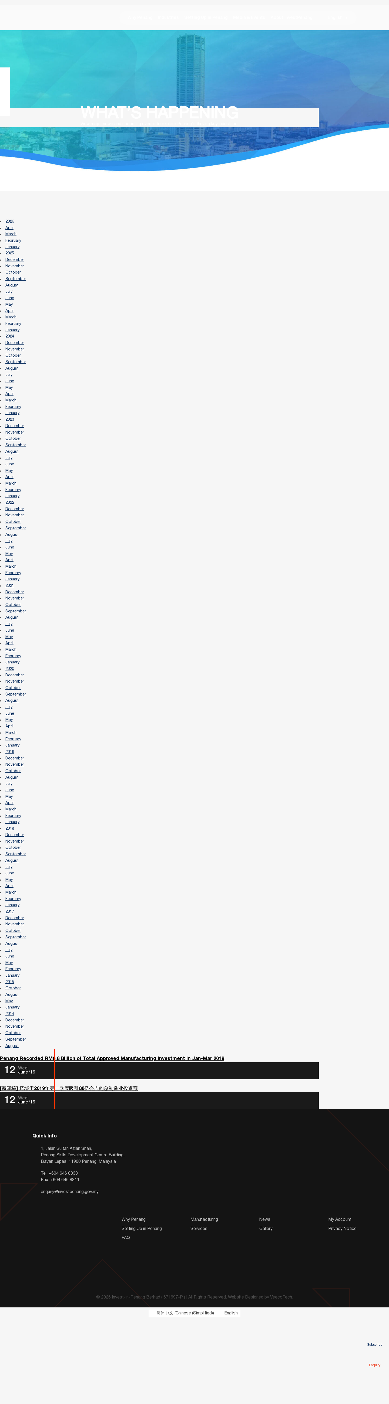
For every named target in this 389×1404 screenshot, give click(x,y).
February (14, 245)
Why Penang (140, 19)
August (12, 294)
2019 (10, 806)
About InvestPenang (292, 19)
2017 (10, 982)
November (16, 273)
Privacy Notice (342, 1313)
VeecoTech (281, 1382)
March (12, 238)
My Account (339, 1304)
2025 (10, 259)
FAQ (126, 1322)
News (264, 1304)
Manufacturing (204, 1304)
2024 (10, 350)
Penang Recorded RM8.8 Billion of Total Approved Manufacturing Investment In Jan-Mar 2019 (112, 1142)
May (10, 315)
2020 (10, 715)
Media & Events (249, 19)
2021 (10, 624)
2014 (10, 1094)
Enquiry (374, 1357)
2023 (10, 442)
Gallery (266, 1313)
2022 (10, 533)
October (14, 280)
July (9, 301)
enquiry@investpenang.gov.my (70, 1276)
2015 (10, 1059)
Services (198, 1313)
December (16, 266)
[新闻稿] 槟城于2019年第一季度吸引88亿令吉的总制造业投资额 (69, 1173)
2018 (10, 890)
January (13, 252)
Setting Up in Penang (206, 19)
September (16, 287)
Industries (168, 19)
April (10, 231)
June (10, 308)
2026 (10, 224)
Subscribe (374, 1337)
